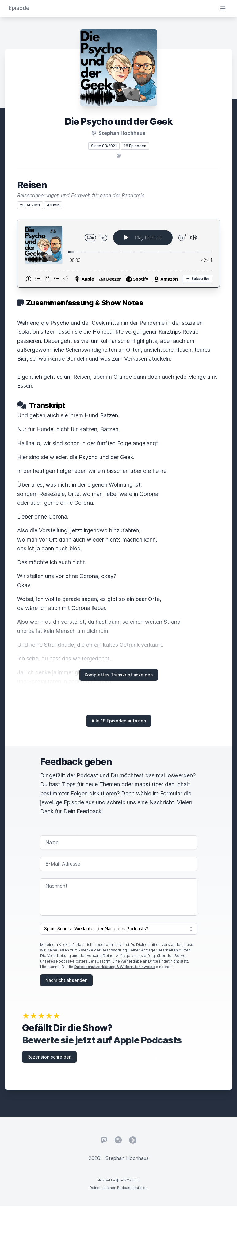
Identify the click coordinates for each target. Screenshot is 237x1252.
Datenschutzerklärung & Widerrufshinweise (114, 966)
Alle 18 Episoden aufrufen (118, 720)
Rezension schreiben (49, 1056)
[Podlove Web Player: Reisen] (118, 253)
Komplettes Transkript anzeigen (119, 674)
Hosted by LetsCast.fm (118, 1180)
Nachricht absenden (66, 980)
